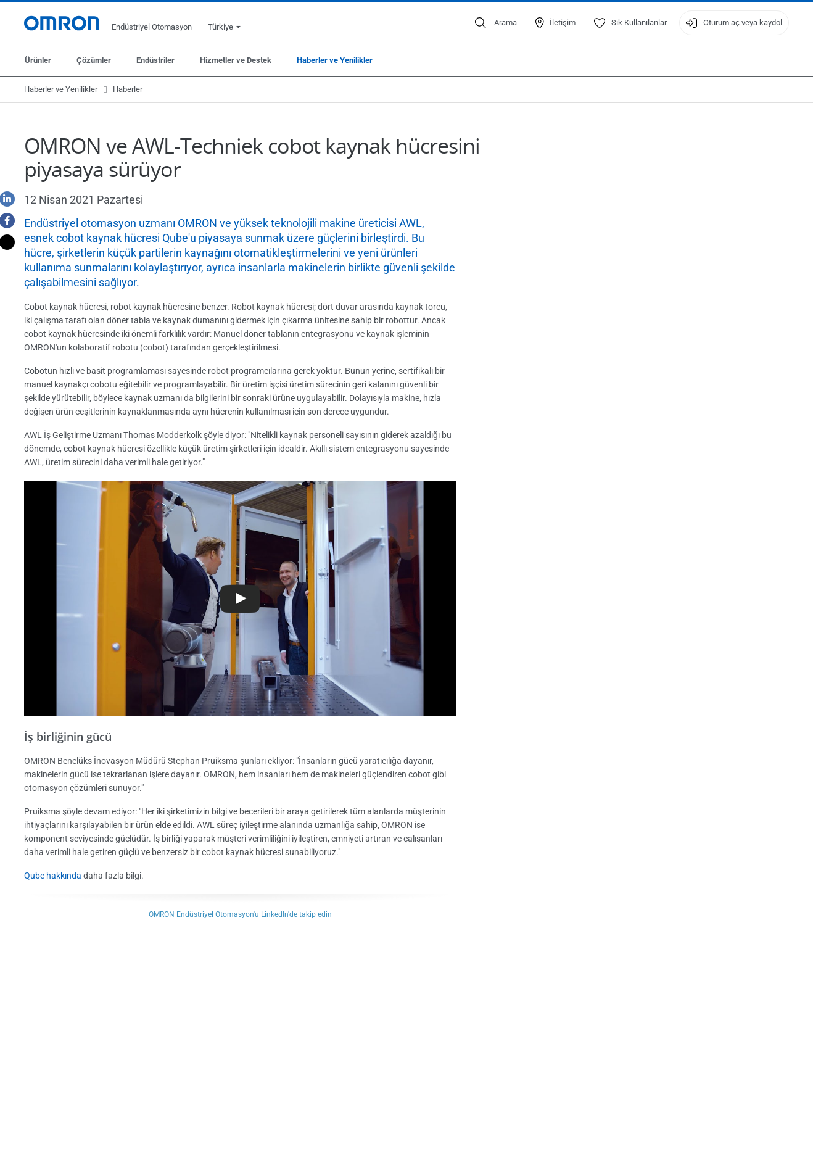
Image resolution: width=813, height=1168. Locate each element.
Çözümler (93, 60)
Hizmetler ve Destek (235, 60)
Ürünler (38, 60)
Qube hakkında (52, 875)
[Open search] (496, 23)
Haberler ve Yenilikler (335, 60)
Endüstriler (155, 60)
